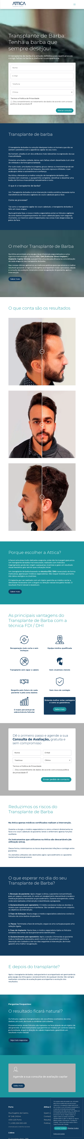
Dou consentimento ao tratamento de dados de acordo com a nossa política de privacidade (41, 103)
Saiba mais (18, 1007)
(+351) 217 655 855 (18, 1067)
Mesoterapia (49, 1098)
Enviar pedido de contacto (56, 704)
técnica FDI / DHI (48, 504)
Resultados (49, 1041)
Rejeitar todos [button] (73, 1128)
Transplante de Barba (17, 1101)
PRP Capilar (49, 1101)
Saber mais (15, 279)
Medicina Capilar (15, 1098)
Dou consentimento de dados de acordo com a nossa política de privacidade (41, 695)
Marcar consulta (65, 111)
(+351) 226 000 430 (19, 1044)
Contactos (48, 1037)
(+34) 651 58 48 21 (18, 1082)
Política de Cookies (59, 1134)
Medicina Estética (16, 1105)
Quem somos (50, 1034)
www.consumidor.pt (17, 1121)
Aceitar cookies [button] (60, 1128)
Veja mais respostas (19, 965)
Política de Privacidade (53, 1044)
